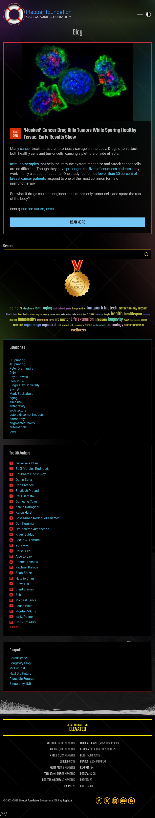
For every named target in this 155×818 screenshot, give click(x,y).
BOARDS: (84, 761)
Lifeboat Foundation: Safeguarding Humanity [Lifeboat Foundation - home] (67, 14)
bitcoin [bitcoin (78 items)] (142, 308)
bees (12, 431)
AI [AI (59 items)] (21, 309)
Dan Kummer (25, 523)
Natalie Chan (25, 578)
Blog (77, 32)
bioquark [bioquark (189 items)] (95, 308)
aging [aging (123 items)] (14, 308)
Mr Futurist (17, 668)
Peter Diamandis (21, 368)
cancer (25, 148)
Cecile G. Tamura (28, 540)
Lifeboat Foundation (29, 800)
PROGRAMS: (86, 774)
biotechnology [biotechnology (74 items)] (127, 308)
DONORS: (64, 761)
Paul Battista (25, 496)
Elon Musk (16, 381)
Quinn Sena (27, 209)
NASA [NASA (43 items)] (126, 320)
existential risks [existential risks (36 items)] (68, 314)
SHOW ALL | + (15, 627)
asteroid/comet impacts (26, 415)
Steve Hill (22, 584)
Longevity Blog (20, 663)
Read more (77, 222)
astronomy (17, 419)
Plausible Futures (21, 679)
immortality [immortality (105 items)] (27, 319)
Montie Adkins (26, 611)
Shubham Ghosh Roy (31, 474)
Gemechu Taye (26, 502)
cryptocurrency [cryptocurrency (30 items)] (42, 314)
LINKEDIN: (53, 749)
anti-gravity (17, 406)
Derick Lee (23, 551)
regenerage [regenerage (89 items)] (32, 325)
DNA (12, 373)
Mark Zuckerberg (21, 394)
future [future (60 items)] (90, 314)
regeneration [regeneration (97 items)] (51, 325)
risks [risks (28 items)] (72, 325)
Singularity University (24, 385)
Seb (18, 595)
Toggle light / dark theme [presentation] (148, 14)
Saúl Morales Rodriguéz (32, 469)
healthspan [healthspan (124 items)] (133, 314)
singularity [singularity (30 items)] (79, 325)
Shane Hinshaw (27, 562)
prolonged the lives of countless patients (98, 169)
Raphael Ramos (27, 567)
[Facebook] (99, 800)
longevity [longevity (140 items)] (115, 319)
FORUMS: (67, 786)
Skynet (14, 389)
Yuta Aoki (22, 545)
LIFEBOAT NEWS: (88, 743)
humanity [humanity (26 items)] (146, 315)
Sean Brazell (24, 573)
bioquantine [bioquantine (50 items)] (79, 308)
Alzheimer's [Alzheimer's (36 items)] (28, 308)
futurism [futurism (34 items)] (99, 314)
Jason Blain (24, 606)
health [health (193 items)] (117, 314)
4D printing (17, 364)
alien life (15, 402)
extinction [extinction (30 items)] (81, 314)
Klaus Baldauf (26, 534)
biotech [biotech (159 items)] (110, 308)
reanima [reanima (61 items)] (18, 325)
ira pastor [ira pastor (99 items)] (62, 319)
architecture (17, 410)
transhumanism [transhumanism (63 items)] (134, 325)
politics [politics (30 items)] (144, 320)
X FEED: (54, 755)
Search (146, 254)
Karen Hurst (24, 512)
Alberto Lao (24, 556)
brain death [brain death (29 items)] (22, 314)
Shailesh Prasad (27, 491)
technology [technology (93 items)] (115, 325)
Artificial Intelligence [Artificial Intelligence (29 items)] (62, 309)
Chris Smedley (26, 622)
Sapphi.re (67, 800)
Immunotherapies (24, 164)
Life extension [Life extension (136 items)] (82, 319)
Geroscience (18, 658)
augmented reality (22, 423)
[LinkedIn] (115, 800)
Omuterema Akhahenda (32, 529)
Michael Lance (26, 600)
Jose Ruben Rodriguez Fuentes (38, 518)
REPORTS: (85, 767)
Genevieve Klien (27, 463)
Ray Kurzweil (18, 377)
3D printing (17, 360)
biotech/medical (45, 209)
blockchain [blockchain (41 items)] (11, 314)
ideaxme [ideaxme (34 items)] (13, 320)
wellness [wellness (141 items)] (78, 330)
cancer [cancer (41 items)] (31, 314)
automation (17, 427)
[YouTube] (123, 800)
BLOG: (83, 755)
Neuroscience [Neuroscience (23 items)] (135, 320)
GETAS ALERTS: (88, 749)
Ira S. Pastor (24, 617)
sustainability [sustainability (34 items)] (99, 325)
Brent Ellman (25, 589)
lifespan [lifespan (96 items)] (101, 319)
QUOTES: (84, 786)
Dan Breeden (25, 485)
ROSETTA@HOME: (51, 780)
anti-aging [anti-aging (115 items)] (43, 308)
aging (13, 398)
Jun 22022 (16, 134)
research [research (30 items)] (65, 325)
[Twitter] (107, 800)
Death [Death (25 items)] (58, 315)
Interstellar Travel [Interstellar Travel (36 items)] (45, 320)
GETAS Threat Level (77, 728)
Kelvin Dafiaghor (27, 507)
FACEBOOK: (51, 743)
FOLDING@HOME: (53, 774)
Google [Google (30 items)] (107, 314)
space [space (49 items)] (88, 325)
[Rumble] (131, 800)
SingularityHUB (20, 684)
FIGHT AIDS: (56, 767)
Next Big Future (20, 673)
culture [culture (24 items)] (52, 315)
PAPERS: (84, 780)
